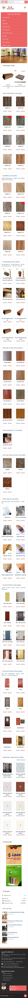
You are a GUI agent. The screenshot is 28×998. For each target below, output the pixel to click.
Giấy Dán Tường (6, 45)
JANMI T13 (7, 194)
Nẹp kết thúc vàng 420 (20, 575)
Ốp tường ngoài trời (7, 299)
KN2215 (20, 469)
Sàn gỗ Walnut (20, 400)
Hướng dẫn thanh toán (8, 977)
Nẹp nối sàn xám (7, 555)
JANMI (3, 20)
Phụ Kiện (4, 36)
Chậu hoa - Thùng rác (17, 266)
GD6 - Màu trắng (21, 603)
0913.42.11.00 (14, 988)
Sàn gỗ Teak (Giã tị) (7, 420)
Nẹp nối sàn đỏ (20, 536)
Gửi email (13, 989)
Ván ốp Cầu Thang (7, 444)
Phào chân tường (6, 501)
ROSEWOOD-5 (7, 747)
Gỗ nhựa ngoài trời (15, 264)
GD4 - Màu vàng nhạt (7, 661)
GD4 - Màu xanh (20, 641)
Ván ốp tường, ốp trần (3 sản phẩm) (14, 455)
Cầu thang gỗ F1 (6, 29)
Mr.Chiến (13, 986)
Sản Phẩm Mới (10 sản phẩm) (13, 93)
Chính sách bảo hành (7, 975)
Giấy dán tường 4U (21, 760)
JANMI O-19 (21, 127)
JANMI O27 (20, 251)
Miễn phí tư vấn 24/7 (7, 973)
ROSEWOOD (11, 673)
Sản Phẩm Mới (5, 17)
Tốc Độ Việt (11, 995)
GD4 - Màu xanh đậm (7, 641)
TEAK (22, 673)
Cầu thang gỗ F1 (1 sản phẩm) (13, 430)
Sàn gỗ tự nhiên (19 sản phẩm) (13, 348)
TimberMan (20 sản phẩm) (12, 262)
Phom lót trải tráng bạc (7, 536)
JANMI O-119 (7, 127)
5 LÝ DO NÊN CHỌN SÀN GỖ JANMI (16, 912)
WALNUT (4, 675)
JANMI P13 (20, 146)
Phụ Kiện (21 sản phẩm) (11, 499)
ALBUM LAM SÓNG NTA (13, 937)
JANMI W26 (20, 108)
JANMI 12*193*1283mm (7, 179)
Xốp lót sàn (7, 517)
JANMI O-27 (21, 165)
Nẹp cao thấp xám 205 (7, 575)
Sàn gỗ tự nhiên (6, 26)
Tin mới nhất (7, 908)
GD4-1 (20, 708)
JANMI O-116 (20, 194)
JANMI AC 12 (20, 232)
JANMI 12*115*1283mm (19, 178)
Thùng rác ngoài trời (20, 280)
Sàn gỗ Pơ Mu (20, 381)
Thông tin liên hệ (6, 980)
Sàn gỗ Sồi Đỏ (20, 420)
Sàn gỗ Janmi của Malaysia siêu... (15, 920)
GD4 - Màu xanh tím (20, 622)
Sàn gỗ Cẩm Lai (7, 400)
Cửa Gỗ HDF (5, 39)
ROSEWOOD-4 (20, 747)
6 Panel (17, 587)
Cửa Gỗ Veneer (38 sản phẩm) (13, 671)
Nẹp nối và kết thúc (15, 501)
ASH (3, 673)
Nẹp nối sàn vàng (20, 555)
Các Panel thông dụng (12, 675)
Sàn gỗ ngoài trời (6, 264)
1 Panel (3, 587)
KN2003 (7, 469)
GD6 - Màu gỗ (7, 622)
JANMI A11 (7, 108)
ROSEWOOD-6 (20, 727)
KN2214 (7, 488)
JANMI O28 (7, 251)
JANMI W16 (7, 146)
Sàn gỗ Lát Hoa (7, 381)
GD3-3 (20, 689)
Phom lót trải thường (20, 517)
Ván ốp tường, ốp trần (7, 33)
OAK (6, 673)
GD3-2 (7, 708)
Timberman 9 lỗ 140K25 (20, 86)
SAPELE (18, 673)
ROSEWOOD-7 (7, 727)
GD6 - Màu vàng (7, 603)
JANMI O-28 (7, 165)
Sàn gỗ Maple (7, 362)
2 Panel (8, 587)
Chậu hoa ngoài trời (7, 280)
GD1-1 (7, 689)
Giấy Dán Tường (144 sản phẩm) (14, 757)
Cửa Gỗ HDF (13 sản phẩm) (12, 585)
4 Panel (13, 587)
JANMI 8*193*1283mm (7, 178)
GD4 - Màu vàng (20, 661)
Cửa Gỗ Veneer (6, 42)
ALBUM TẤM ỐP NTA (12, 932)
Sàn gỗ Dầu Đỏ (20, 362)
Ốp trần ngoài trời (20, 299)
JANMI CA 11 (7, 232)
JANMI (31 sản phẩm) (10, 175)
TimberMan (5, 23)
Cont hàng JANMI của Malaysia (15, 924)
